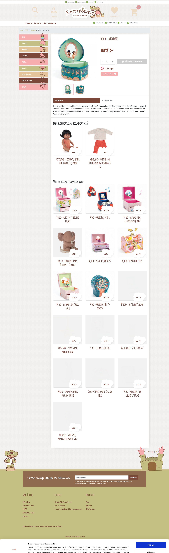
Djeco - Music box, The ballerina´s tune (132, 393)
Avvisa (151, 546)
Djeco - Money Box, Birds (132, 261)
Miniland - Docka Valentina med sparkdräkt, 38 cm (68, 161)
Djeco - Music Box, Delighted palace (67, 219)
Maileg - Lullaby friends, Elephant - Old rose (68, 263)
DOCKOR (35, 43)
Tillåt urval (151, 539)
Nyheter (89, 505)
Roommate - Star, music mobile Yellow (68, 350)
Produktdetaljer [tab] (107, 100)
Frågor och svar (28, 505)
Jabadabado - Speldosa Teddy (132, 348)
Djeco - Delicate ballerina (100, 348)
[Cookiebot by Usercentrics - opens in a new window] (14, 548)
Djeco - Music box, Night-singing (100, 306)
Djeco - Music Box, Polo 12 (100, 217)
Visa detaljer (117, 549)
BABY (35, 37)
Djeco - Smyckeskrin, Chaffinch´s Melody (132, 219)
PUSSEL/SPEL (35, 74)
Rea (87, 502)
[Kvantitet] (107, 61)
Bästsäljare (90, 509)
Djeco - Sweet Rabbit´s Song (132, 304)
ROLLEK (35, 68)
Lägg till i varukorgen (131, 61)
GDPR (25, 509)
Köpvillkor (26, 502)
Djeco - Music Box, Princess (100, 261)
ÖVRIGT (35, 87)
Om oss (25, 516)
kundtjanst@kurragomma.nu (71, 509)
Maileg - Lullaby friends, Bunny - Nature (68, 393)
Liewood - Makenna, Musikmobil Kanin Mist (67, 437)
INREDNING (35, 49)
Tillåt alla (151, 532)
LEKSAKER (35, 56)
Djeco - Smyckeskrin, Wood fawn (68, 306)
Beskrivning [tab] (59, 100)
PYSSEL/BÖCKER (35, 81)
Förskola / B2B (28, 513)
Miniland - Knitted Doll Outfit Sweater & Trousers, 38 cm (100, 163)
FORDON (35, 62)
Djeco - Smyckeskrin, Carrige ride (100, 393)
